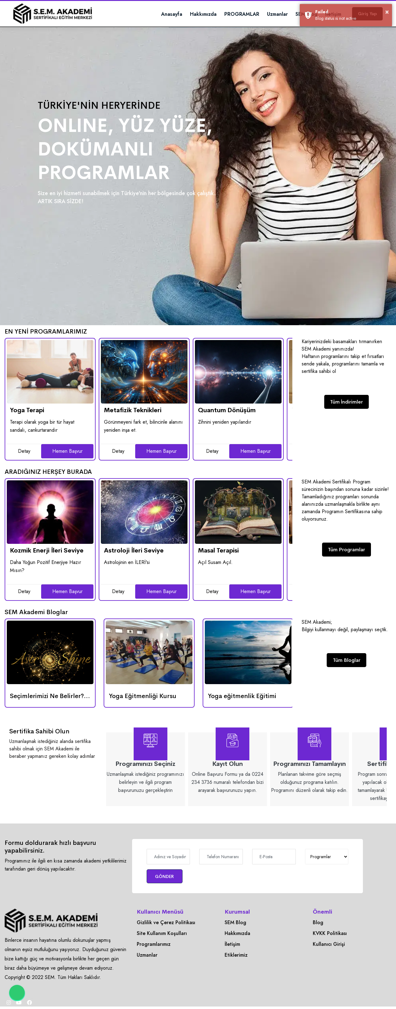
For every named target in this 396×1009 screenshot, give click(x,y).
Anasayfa (157, 14)
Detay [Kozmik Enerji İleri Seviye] (24, 591)
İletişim (232, 945)
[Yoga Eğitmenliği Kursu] (149, 652)
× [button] (387, 11)
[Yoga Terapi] (50, 372)
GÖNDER (168, 877)
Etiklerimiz (236, 955)
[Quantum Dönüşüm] (238, 372)
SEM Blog (292, 14)
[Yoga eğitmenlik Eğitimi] (248, 652)
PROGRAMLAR (227, 14)
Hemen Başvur (67, 451)
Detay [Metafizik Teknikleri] (118, 451)
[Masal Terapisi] (238, 512)
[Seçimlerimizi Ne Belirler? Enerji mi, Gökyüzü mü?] (50, 652)
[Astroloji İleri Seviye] (144, 512)
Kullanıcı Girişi (329, 945)
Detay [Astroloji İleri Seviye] (118, 591)
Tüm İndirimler (346, 402)
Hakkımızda (188, 14)
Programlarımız (153, 945)
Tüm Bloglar (346, 660)
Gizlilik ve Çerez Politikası (166, 923)
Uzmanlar (262, 14)
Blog (318, 923)
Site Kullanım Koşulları (162, 934)
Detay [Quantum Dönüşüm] (212, 451)
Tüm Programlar (346, 550)
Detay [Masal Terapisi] (212, 591)
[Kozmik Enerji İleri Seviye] (50, 512)
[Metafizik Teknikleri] (144, 372)
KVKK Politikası (330, 934)
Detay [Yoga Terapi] (24, 451)
